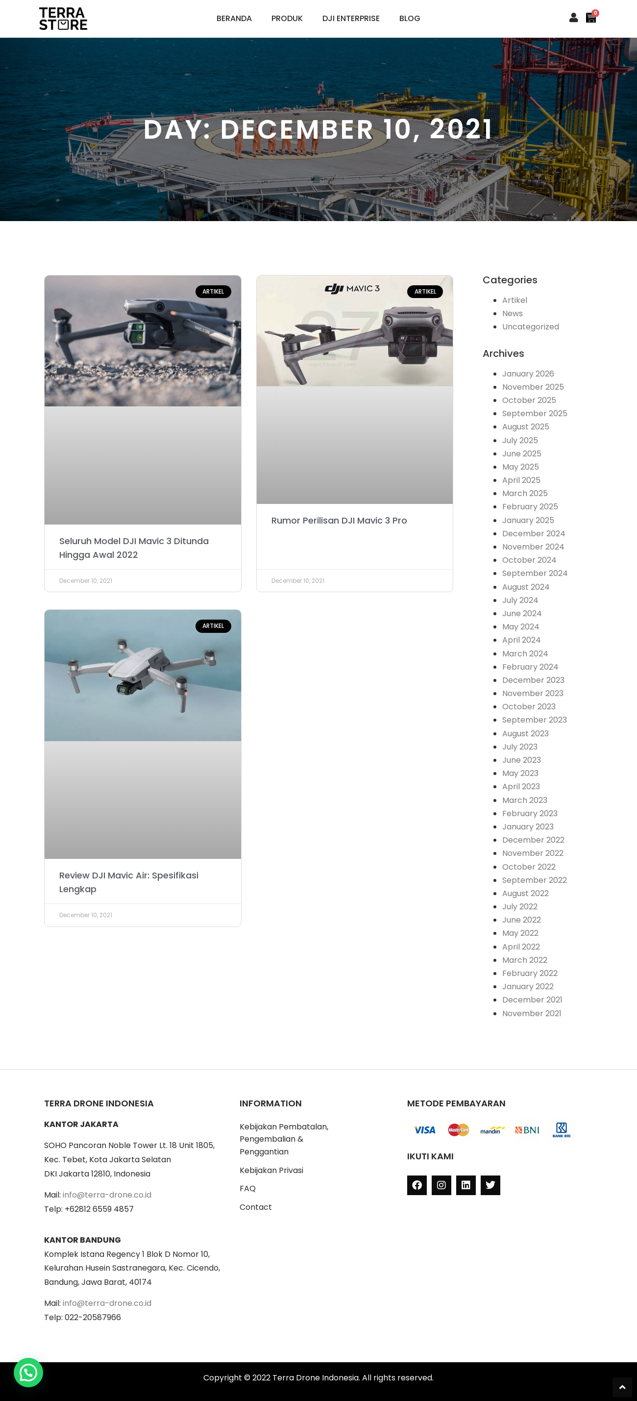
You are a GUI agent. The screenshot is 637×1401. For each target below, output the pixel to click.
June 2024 (522, 613)
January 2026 (528, 373)
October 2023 (529, 706)
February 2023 (530, 813)
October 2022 (529, 867)
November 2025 (533, 387)
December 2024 (533, 533)
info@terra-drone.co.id (107, 1195)
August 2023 (525, 733)
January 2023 (528, 826)
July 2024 (520, 600)
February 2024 (530, 667)
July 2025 (520, 440)
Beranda (234, 18)
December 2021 (532, 999)
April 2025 (521, 480)
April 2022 (521, 946)
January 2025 (528, 520)
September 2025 (534, 413)
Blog (409, 18)
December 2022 (533, 840)
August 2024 (526, 587)
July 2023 (520, 746)
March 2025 (525, 493)
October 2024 (529, 560)
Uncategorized (530, 326)
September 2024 (535, 573)
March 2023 (524, 800)
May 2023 (520, 773)
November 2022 (533, 853)
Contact (256, 1207)
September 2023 (534, 720)
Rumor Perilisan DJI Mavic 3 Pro (339, 520)
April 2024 (521, 640)
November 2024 (533, 546)
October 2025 (529, 400)
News (512, 313)
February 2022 (530, 973)
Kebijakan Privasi (271, 1170)
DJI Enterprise (351, 18)
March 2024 (525, 653)
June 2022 (521, 920)
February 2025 (530, 506)
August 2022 (525, 893)
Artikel (514, 300)
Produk (287, 18)
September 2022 (534, 880)
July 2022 (520, 906)
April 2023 (521, 786)
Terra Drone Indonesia (315, 1377)
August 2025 (525, 426)
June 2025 (521, 453)
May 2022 (520, 933)
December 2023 (533, 680)
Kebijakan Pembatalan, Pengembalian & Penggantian (284, 1139)
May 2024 (520, 626)
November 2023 (533, 693)
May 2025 (520, 467)
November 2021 (532, 1013)
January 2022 (528, 986)
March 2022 (524, 960)
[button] (28, 1372)
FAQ (248, 1188)
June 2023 (521, 760)
